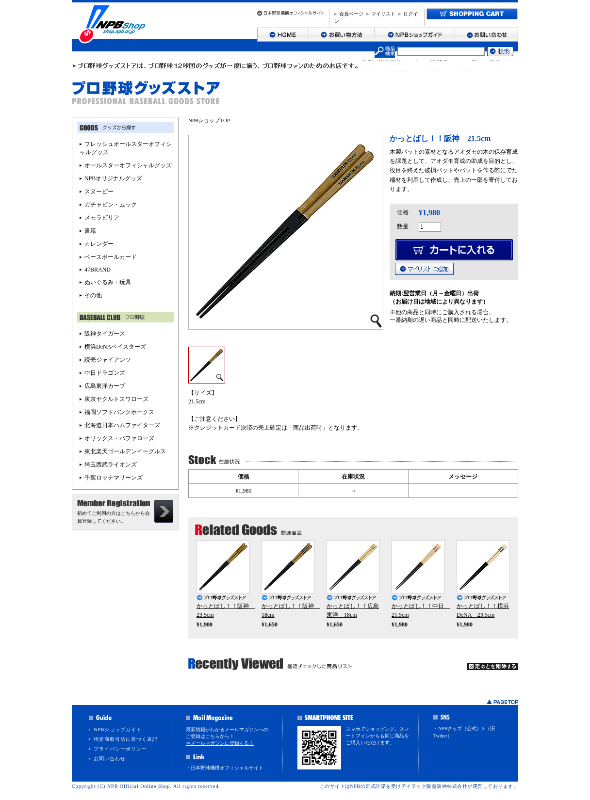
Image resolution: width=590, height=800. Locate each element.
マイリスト (383, 13)
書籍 (90, 230)
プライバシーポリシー (120, 749)
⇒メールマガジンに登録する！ (220, 743)
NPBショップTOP (209, 120)
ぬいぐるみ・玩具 (107, 282)
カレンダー (99, 243)
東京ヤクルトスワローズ (116, 399)
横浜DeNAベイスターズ (115, 346)
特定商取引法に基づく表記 (126, 739)
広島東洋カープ (104, 386)
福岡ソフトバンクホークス (119, 412)
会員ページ (351, 13)
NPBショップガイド (118, 729)
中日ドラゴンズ (104, 372)
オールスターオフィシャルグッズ (128, 165)
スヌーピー (99, 191)
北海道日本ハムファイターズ (122, 425)
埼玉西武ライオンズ (110, 464)
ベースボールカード (110, 257)
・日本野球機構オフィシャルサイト (224, 767)
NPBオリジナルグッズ (113, 178)
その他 (93, 295)
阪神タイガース (104, 333)
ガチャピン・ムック (110, 204)
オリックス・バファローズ (119, 438)
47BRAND (97, 269)
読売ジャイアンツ (107, 359)
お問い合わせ (110, 758)
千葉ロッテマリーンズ (113, 477)
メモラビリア (101, 217)
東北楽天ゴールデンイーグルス (125, 451)
